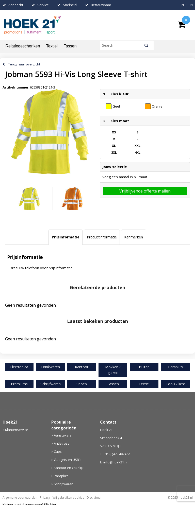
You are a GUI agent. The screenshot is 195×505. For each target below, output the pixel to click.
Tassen (70, 46)
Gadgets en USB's (68, 459)
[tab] (65, 237)
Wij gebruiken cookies (68, 497)
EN (191, 5)
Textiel (52, 46)
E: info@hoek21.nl (113, 462)
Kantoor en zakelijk (69, 467)
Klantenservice (16, 429)
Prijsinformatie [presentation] (65, 237)
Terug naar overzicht (24, 64)
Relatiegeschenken (23, 46)
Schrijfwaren (63, 484)
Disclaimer (94, 497)
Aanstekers (63, 435)
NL (183, 5)
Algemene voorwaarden (20, 497)
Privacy (45, 497)
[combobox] (122, 45)
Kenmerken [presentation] (133, 237)
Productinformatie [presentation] (102, 237)
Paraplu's (61, 476)
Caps (58, 451)
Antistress (61, 443)
